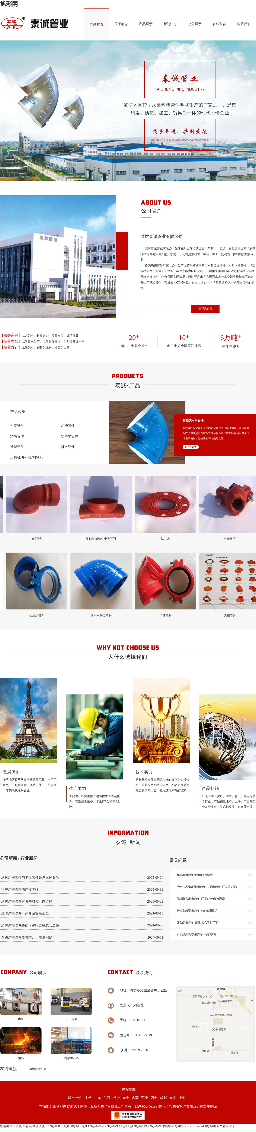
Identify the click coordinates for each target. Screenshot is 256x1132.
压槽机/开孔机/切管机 (26, 457)
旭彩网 (9, 4)
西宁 (154, 1098)
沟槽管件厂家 (38, 1069)
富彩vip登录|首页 (34, 1126)
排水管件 (68, 447)
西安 (144, 1098)
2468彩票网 (208, 1126)
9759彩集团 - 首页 (57, 1126)
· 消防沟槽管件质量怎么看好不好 (197, 922)
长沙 (116, 1098)
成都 (163, 1098)
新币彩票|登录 (226, 1126)
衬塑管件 (17, 425)
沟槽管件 (68, 425)
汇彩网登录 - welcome (186, 1126)
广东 (97, 1098)
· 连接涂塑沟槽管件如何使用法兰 (197, 910)
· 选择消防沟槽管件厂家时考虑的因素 (200, 898)
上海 (182, 1098)
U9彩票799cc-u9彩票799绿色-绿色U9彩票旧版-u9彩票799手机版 (129, 1126)
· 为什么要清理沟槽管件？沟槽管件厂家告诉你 (206, 887)
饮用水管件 (69, 436)
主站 (88, 1098)
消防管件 (17, 436)
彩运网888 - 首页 (11, 1126)
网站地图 (129, 1089)
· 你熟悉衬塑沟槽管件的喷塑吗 (196, 934)
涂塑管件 (17, 447)
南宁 (125, 1098)
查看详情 (205, 309)
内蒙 (135, 1098)
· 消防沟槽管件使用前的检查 (194, 875)
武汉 (107, 1098)
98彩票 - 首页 (78, 1126)
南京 (172, 1098)
